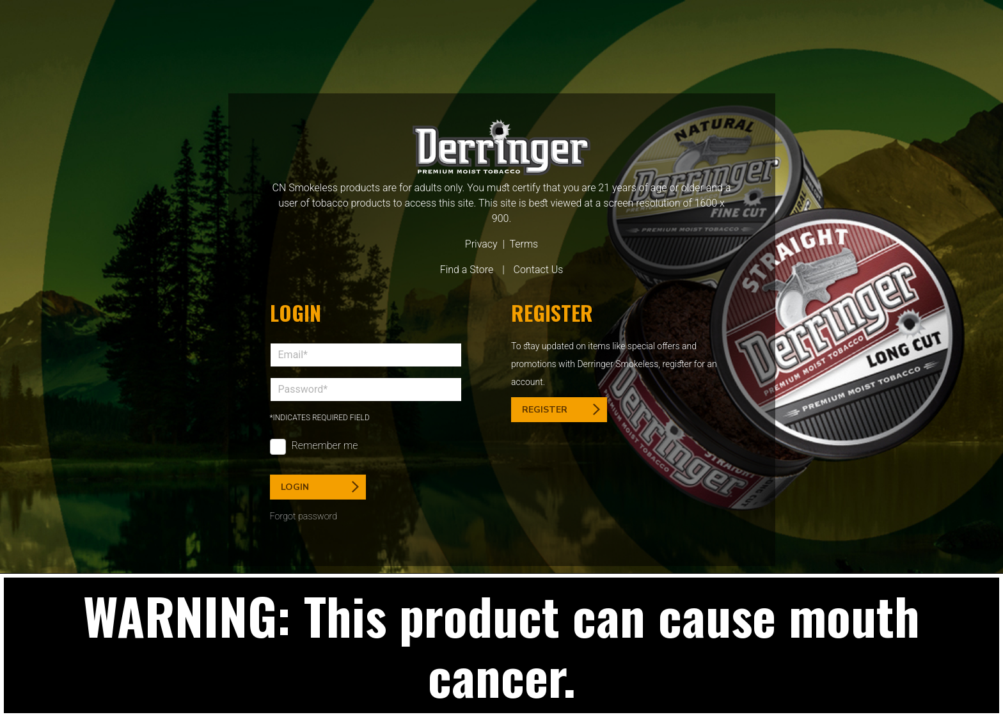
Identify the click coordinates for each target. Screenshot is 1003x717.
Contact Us (539, 270)
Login (320, 487)
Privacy (481, 244)
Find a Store (467, 270)
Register (561, 410)
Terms (523, 244)
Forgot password (304, 516)
